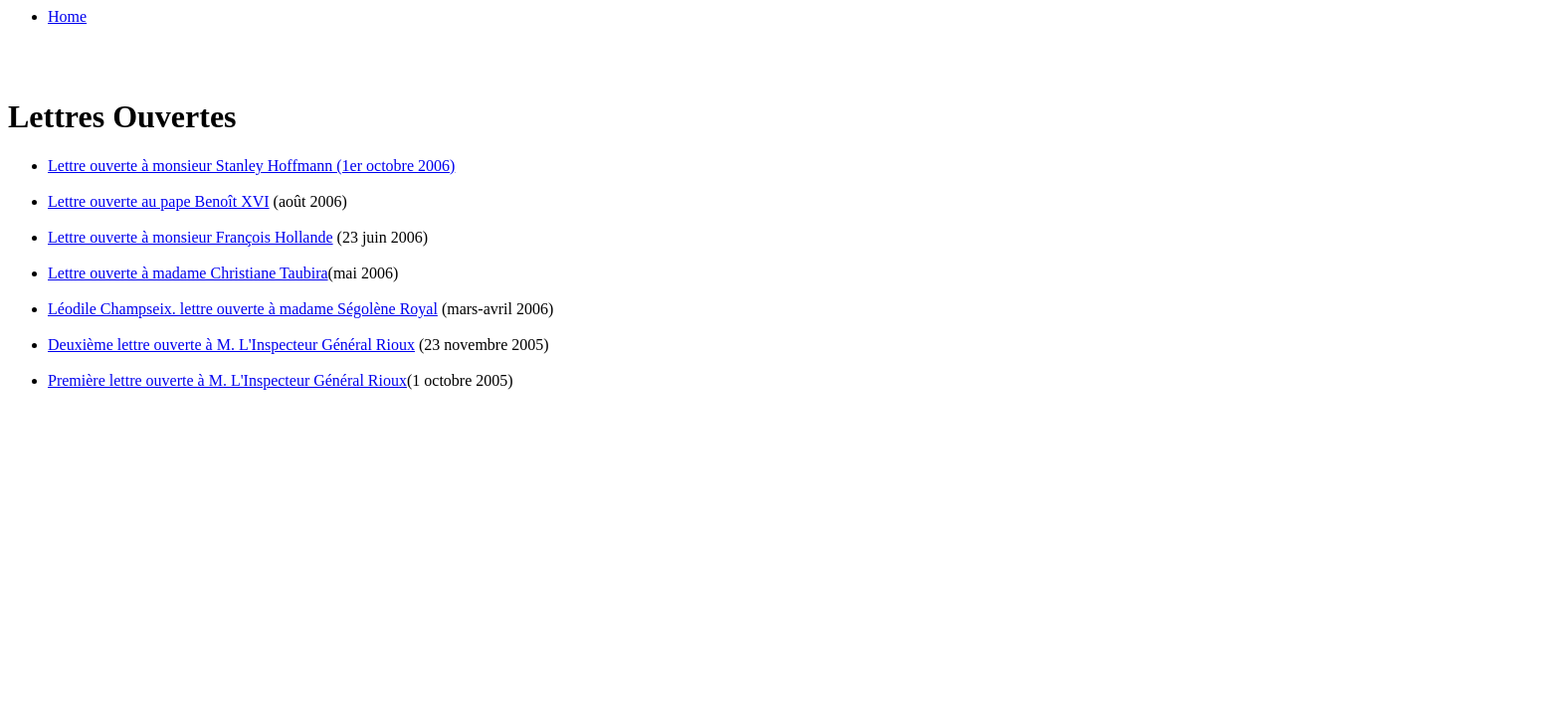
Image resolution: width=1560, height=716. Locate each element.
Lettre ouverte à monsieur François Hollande (190, 237)
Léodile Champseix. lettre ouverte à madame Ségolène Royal (243, 308)
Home (67, 16)
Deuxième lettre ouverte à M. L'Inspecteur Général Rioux (231, 344)
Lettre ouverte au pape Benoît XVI (159, 201)
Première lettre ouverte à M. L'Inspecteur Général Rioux (227, 380)
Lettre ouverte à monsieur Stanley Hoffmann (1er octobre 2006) (251, 165)
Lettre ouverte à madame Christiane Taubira (188, 273)
